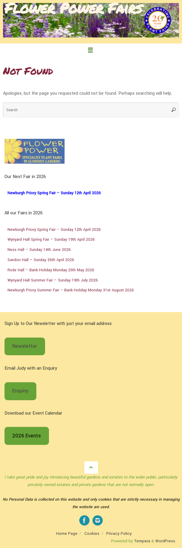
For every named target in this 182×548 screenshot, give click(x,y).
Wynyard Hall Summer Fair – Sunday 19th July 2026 (53, 280)
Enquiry (20, 391)
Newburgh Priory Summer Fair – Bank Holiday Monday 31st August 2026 (71, 290)
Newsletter (24, 346)
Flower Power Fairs (73, 8)
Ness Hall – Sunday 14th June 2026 (39, 249)
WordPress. (165, 541)
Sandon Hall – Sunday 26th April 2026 (41, 260)
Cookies (91, 533)
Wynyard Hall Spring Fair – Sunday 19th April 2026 (51, 239)
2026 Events (26, 435)
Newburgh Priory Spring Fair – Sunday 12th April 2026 (54, 193)
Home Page (66, 533)
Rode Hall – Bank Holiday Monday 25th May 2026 (51, 270)
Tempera (142, 541)
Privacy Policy (119, 533)
